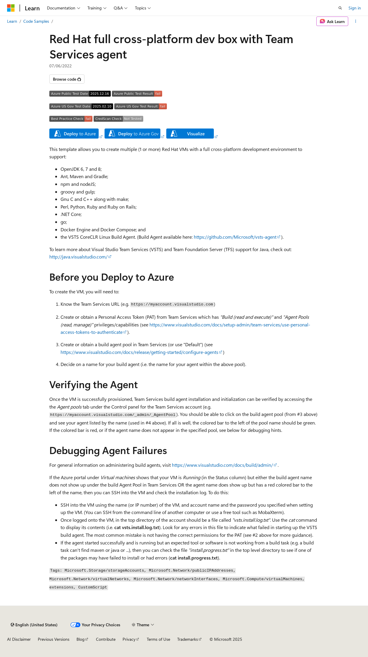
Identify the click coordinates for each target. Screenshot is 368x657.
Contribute (105, 639)
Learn (12, 21)
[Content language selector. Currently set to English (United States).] (34, 625)
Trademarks (187, 639)
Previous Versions (53, 639)
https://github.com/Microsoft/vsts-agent (235, 237)
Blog (80, 639)
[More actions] (356, 21)
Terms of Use (158, 639)
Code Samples (36, 21)
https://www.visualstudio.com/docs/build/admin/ (222, 465)
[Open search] (340, 8)
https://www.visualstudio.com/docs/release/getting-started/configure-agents (139, 352)
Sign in (355, 8)
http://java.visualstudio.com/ (78, 256)
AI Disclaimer (19, 639)
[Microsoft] (11, 8)
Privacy (129, 639)
